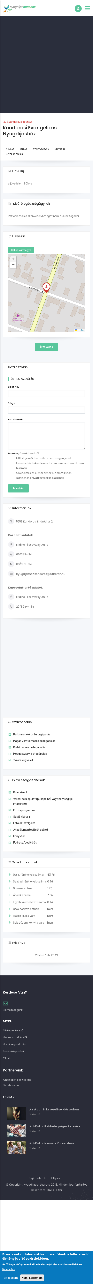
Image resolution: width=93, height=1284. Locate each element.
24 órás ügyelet (23, 760)
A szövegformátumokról (23, 453)
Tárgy (11, 403)
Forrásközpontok (13, 1051)
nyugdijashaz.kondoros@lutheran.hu (36, 574)
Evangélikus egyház (19, 122)
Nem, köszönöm (32, 1277)
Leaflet (79, 330)
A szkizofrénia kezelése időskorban (54, 1109)
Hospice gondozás (14, 1044)
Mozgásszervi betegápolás (30, 753)
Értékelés (46, 347)
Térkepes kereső (13, 1030)
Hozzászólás (14, 154)
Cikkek (7, 1058)
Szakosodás (41, 149)
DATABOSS (54, 1190)
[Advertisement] (46, 64)
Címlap (10, 149)
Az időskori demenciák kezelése (51, 1143)
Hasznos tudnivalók (15, 1037)
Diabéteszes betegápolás (29, 747)
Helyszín (60, 149)
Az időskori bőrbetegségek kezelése (54, 1126)
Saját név (13, 386)
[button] (46, 287)
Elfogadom (11, 1278)
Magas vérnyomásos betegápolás (34, 741)
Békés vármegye (21, 250)
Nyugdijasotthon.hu (36, 1184)
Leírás (23, 149)
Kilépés (55, 1178)
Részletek (8, 1269)
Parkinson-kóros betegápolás (31, 734)
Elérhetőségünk (13, 1010)
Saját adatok (37, 1178)
